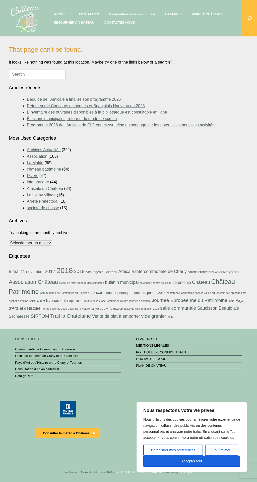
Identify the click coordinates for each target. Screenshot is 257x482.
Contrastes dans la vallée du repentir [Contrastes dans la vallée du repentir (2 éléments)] (203, 292)
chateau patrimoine (44, 169)
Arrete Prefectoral (42, 201)
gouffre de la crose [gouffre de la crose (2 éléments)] (95, 300)
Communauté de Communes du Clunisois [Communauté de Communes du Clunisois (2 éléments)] (64, 292)
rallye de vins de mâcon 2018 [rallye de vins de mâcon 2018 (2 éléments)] (141, 308)
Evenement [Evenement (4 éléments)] (56, 300)
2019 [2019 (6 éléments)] (79, 271)
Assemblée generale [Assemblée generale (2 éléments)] (227, 272)
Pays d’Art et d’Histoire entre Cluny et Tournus (48, 362)
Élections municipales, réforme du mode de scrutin (72, 119)
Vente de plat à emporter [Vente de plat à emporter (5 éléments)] (116, 316)
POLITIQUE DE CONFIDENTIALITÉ (162, 352)
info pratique (38, 182)
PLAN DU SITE (147, 339)
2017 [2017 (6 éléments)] (50, 271)
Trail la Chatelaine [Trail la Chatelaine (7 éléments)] (70, 316)
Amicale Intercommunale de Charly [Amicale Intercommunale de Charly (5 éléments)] (152, 271)
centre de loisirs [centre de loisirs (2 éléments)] (162, 282)
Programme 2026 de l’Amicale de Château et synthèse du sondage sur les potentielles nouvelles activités (120, 125)
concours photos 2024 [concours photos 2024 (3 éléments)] (149, 293)
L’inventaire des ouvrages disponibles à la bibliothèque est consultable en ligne (97, 112)
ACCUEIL (61, 14)
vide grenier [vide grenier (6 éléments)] (153, 316)
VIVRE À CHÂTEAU (207, 14)
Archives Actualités (43, 150)
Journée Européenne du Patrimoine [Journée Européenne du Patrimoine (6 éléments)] (189, 300)
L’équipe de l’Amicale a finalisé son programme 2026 (74, 99)
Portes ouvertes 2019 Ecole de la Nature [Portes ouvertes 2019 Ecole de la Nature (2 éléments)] (66, 308)
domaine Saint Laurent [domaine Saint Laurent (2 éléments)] (31, 300)
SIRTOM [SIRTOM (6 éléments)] (40, 316)
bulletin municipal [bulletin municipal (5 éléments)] (122, 282)
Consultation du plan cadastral (37, 369)
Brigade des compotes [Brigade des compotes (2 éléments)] (90, 282)
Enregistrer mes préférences (173, 450)
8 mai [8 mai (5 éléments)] (14, 271)
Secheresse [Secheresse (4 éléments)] (19, 316)
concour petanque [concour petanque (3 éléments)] (117, 293)
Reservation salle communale (132, 14)
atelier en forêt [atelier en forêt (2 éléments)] (67, 282)
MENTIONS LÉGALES (152, 345)
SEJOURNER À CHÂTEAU (74, 22)
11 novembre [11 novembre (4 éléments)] (32, 272)
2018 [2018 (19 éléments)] (64, 270)
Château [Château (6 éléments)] (201, 282)
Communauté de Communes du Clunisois (45, 349)
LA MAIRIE (173, 14)
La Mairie (35, 163)
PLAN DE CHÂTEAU (151, 365)
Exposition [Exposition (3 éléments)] (75, 301)
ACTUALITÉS (89, 14)
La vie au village (41, 195)
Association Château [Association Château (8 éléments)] (33, 282)
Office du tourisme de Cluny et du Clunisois (46, 356)
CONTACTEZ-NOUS (119, 22)
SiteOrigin (185, 472)
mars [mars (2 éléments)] (231, 300)
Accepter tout (191, 461)
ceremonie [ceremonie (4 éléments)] (181, 282)
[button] (249, 18)
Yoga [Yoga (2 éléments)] (170, 316)
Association (37, 156)
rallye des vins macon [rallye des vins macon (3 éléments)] (107, 308)
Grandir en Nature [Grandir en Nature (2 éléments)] (117, 300)
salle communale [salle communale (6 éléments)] (178, 308)
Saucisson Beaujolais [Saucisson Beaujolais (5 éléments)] (218, 308)
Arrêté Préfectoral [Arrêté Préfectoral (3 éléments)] (201, 272)
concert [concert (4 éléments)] (97, 292)
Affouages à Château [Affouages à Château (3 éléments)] (101, 272)
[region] (192, 437)
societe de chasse (43, 208)
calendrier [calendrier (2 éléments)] (146, 282)
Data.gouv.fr (24, 376)
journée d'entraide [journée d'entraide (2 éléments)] (140, 300)
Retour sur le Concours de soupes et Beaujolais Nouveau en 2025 (86, 106)
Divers (32, 176)
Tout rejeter (221, 450)
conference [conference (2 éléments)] (173, 292)
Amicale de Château (45, 188)
